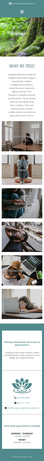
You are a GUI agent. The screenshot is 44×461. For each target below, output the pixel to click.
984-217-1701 (23, 403)
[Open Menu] (22, 12)
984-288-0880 (23, 397)
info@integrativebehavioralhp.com (23, 408)
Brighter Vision (27, 457)
